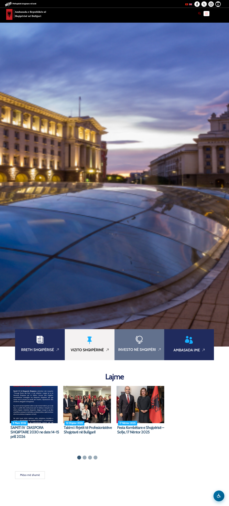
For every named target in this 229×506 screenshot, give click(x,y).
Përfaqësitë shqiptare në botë (24, 3)
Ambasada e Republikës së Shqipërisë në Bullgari (30, 14)
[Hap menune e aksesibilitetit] (218, 495)
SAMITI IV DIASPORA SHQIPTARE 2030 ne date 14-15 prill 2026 (34, 432)
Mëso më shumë (30, 475)
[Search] (199, 13)
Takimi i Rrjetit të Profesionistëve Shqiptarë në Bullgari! (88, 429)
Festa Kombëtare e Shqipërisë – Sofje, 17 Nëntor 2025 (140, 429)
